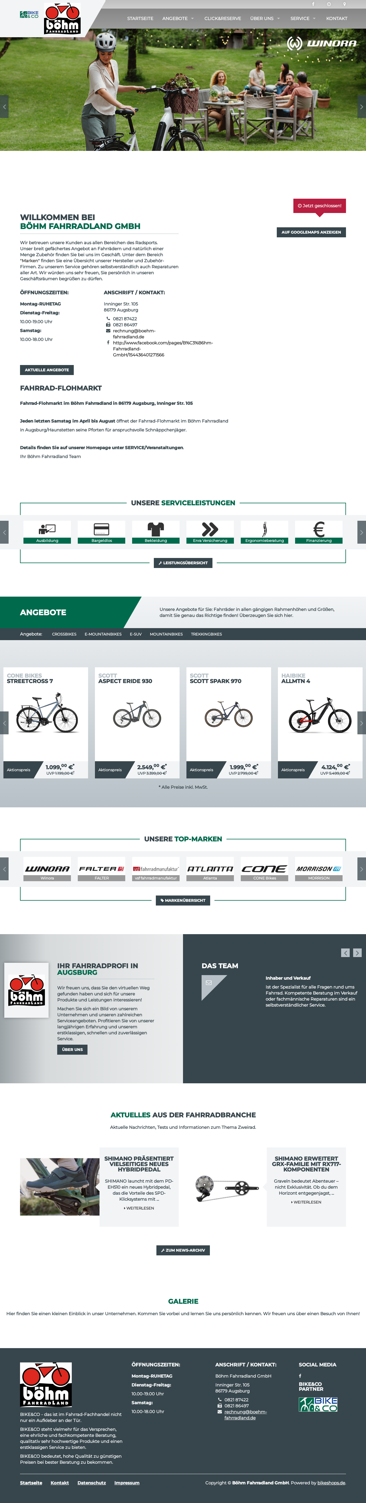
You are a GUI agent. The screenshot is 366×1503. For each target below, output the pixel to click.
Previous (4, 106)
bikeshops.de (331, 1483)
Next (361, 106)
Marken (30, 260)
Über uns (261, 18)
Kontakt (336, 18)
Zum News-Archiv (183, 1250)
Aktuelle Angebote (47, 370)
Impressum (127, 1483)
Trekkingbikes (206, 634)
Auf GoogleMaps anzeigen (311, 232)
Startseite (140, 18)
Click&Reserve (222, 18)
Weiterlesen (139, 1208)
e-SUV (136, 634)
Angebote (175, 18)
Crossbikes (64, 634)
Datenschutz (91, 1483)
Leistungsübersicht (183, 563)
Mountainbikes (166, 634)
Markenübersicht (183, 900)
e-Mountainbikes (103, 634)
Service (300, 18)
